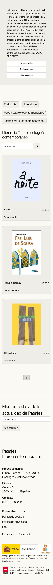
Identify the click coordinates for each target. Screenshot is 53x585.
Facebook (24, 534)
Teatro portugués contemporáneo (25, 120)
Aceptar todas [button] (26, 63)
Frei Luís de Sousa (13, 283)
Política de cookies (13, 516)
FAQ (4, 527)
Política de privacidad (14, 521)
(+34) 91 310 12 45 (12, 502)
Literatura (31, 104)
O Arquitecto (10, 353)
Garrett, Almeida (11, 290)
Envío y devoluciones (14, 511)
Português (11, 104)
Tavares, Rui (9, 360)
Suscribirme (11, 428)
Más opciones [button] (26, 75)
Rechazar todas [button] (26, 69)
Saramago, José (11, 217)
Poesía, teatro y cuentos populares (25, 112)
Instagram (8, 534)
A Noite (7, 209)
